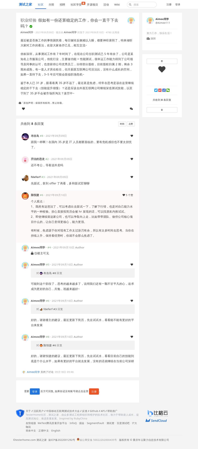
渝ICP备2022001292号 (61, 440)
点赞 (131, 123)
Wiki (117, 4)
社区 (40, 4)
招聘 (62, 4)
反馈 (84, 411)
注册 (169, 4)
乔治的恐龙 (38, 159)
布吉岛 (35, 135)
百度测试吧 (123, 423)
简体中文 (31, 430)
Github (94, 411)
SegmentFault (95, 423)
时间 (122, 123)
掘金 (81, 423)
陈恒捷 (35, 195)
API (103, 411)
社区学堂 (77, 4)
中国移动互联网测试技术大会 (63, 411)
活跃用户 (38, 411)
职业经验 (29, 20)
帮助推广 (112, 411)
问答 (51, 4)
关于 (28, 411)
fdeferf (36, 177)
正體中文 (43, 430)
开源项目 (92, 4)
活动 (106, 4)
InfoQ (73, 423)
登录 (177, 4)
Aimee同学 (27, 32)
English (55, 430)
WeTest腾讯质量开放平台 (52, 423)
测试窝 (110, 423)
